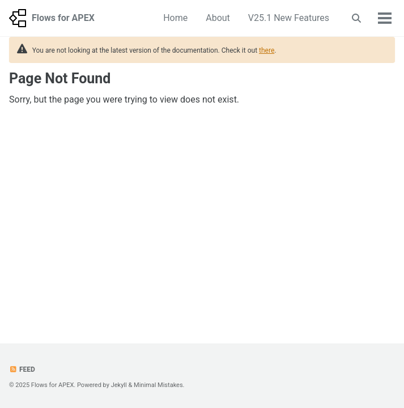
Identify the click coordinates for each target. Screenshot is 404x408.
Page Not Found (59, 78)
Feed (22, 369)
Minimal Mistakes (158, 385)
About (218, 17)
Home (175, 17)
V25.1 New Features (288, 17)
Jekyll (119, 385)
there (266, 50)
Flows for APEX (63, 17)
